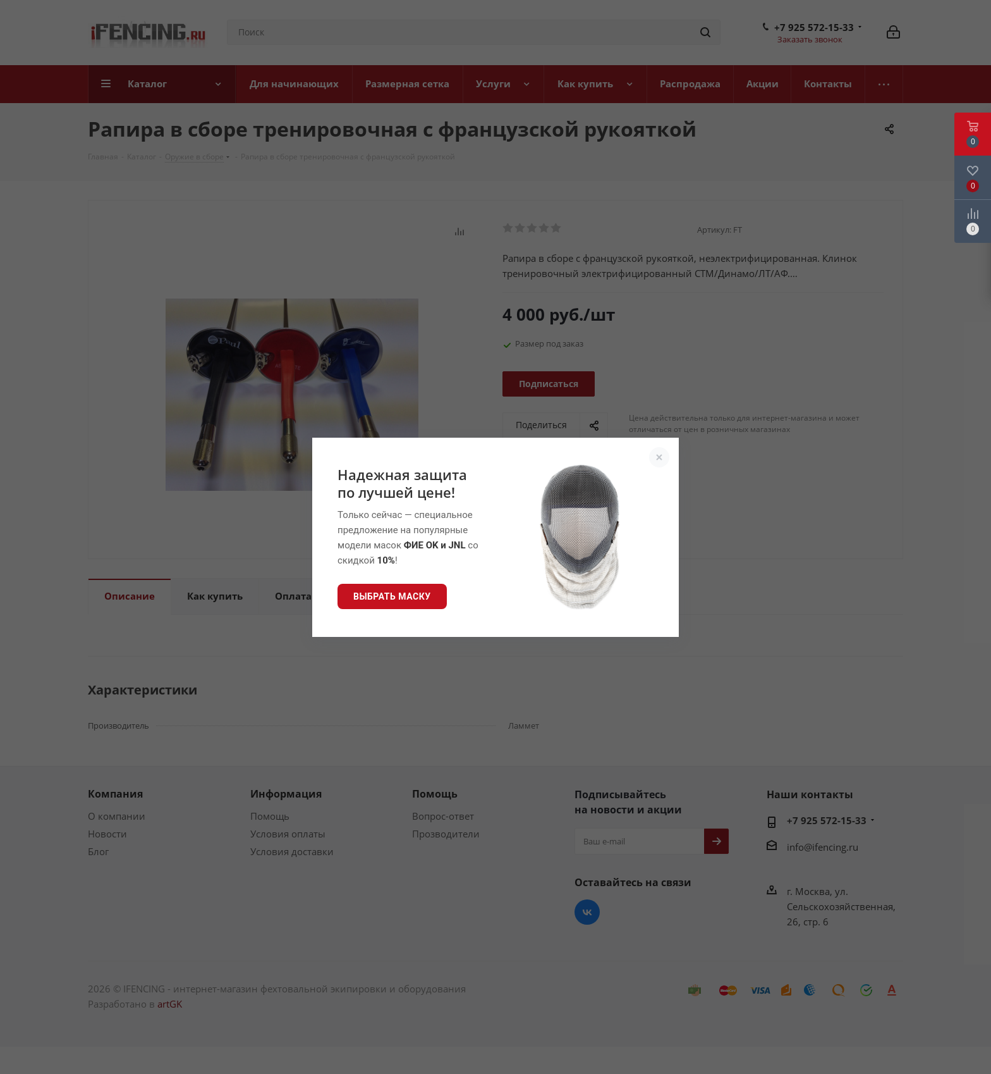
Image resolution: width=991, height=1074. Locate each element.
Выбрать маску (392, 596)
